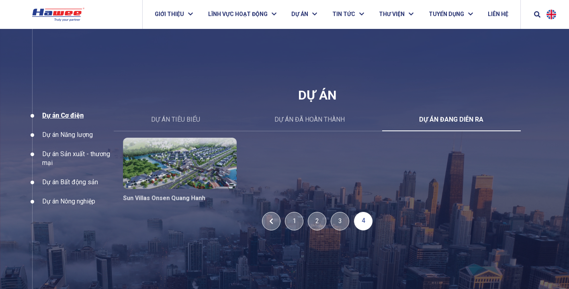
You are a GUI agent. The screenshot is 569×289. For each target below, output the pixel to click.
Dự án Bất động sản (70, 188)
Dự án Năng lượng (67, 140)
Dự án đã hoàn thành (309, 119)
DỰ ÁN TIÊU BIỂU (175, 119)
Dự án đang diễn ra (451, 119)
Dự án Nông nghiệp (68, 207)
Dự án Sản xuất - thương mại (76, 164)
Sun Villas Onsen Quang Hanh (169, 196)
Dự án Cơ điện (63, 122)
